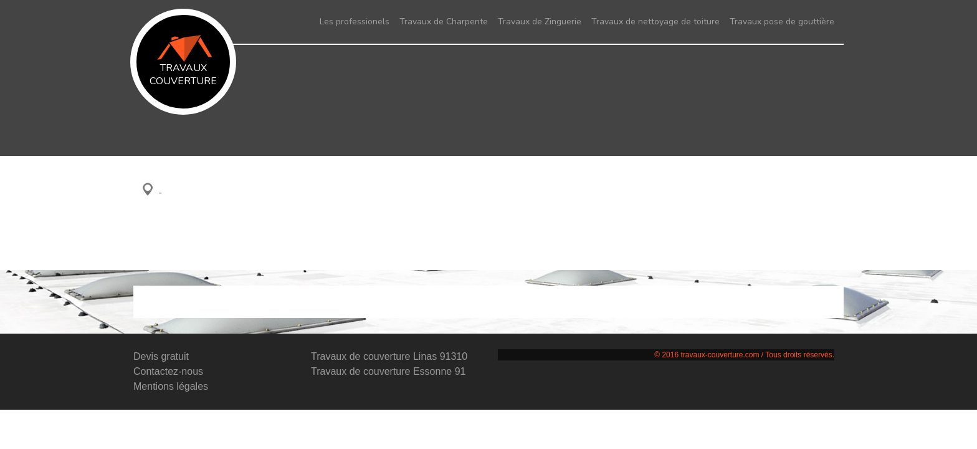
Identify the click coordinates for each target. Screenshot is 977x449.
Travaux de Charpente (443, 21)
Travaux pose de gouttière (782, 21)
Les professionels (354, 21)
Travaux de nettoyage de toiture (655, 21)
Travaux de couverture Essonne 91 (388, 371)
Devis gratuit (161, 356)
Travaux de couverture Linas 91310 (389, 356)
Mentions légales (170, 386)
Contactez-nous (168, 371)
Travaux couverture (183, 61)
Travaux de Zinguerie (539, 21)
